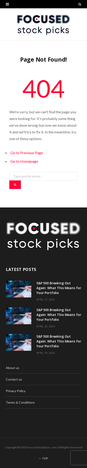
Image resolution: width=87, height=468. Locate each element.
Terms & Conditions (20, 402)
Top (43, 458)
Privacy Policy (16, 391)
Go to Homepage (24, 161)
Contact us (14, 379)
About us (12, 368)
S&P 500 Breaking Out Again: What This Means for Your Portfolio (58, 288)
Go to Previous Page (26, 152)
